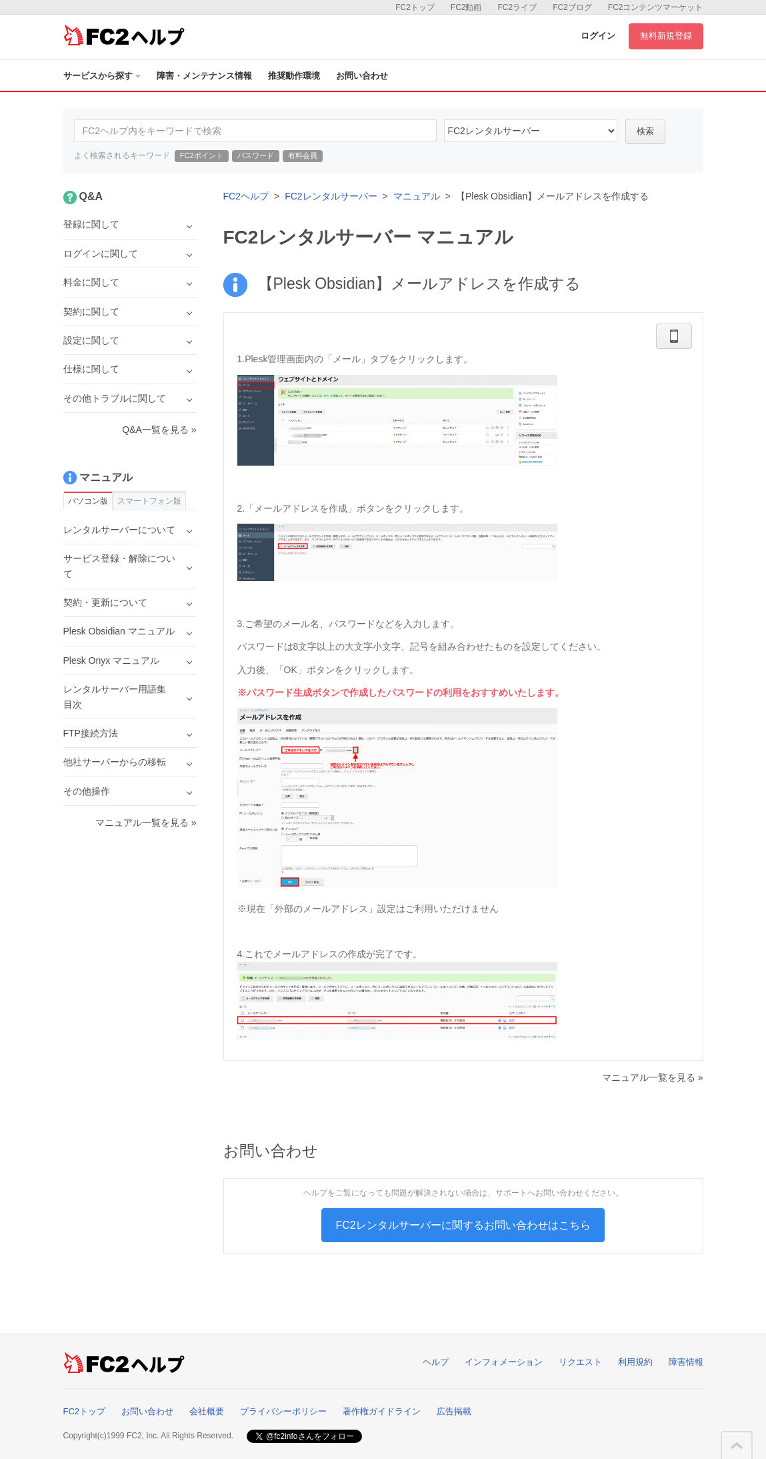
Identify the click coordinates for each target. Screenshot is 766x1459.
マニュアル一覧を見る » (652, 1077)
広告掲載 (454, 1411)
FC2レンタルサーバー (331, 196)
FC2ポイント (201, 155)
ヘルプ (436, 1362)
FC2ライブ (517, 7)
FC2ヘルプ (246, 196)
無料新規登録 (666, 36)
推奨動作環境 (294, 76)
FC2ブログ (572, 7)
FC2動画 (466, 7)
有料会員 (302, 155)
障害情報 (686, 1362)
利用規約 (635, 1362)
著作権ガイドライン (382, 1411)
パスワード (255, 155)
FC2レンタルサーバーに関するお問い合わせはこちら (462, 1225)
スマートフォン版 (149, 501)
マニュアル (416, 196)
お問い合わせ (362, 76)
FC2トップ (415, 7)
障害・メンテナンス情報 (204, 76)
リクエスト (580, 1362)
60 (530, 130)
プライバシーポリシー (283, 1411)
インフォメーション (504, 1362)
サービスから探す (102, 76)
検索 (645, 131)
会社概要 (206, 1411)
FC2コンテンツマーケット (655, 7)
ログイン (598, 36)
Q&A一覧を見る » (159, 429)
